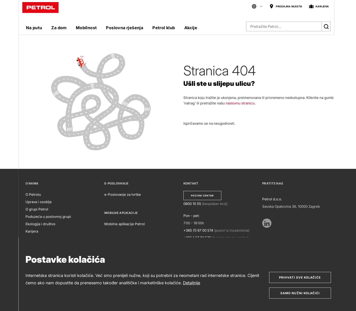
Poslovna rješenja (124, 27)
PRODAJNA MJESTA (285, 7)
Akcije (190, 27)
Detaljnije (191, 282)
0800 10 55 (192, 204)
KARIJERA (319, 7)
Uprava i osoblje (39, 202)
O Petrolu (33, 194)
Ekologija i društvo (40, 224)
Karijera (32, 231)
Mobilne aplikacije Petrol (124, 224)
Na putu (34, 27)
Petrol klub (163, 27)
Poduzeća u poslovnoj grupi (48, 216)
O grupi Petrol (37, 209)
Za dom (58, 27)
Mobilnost (86, 27)
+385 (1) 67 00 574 (198, 230)
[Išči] (326, 26)
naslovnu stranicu (240, 103)
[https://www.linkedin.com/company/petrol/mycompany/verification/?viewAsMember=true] (266, 223)
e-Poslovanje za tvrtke (122, 194)
